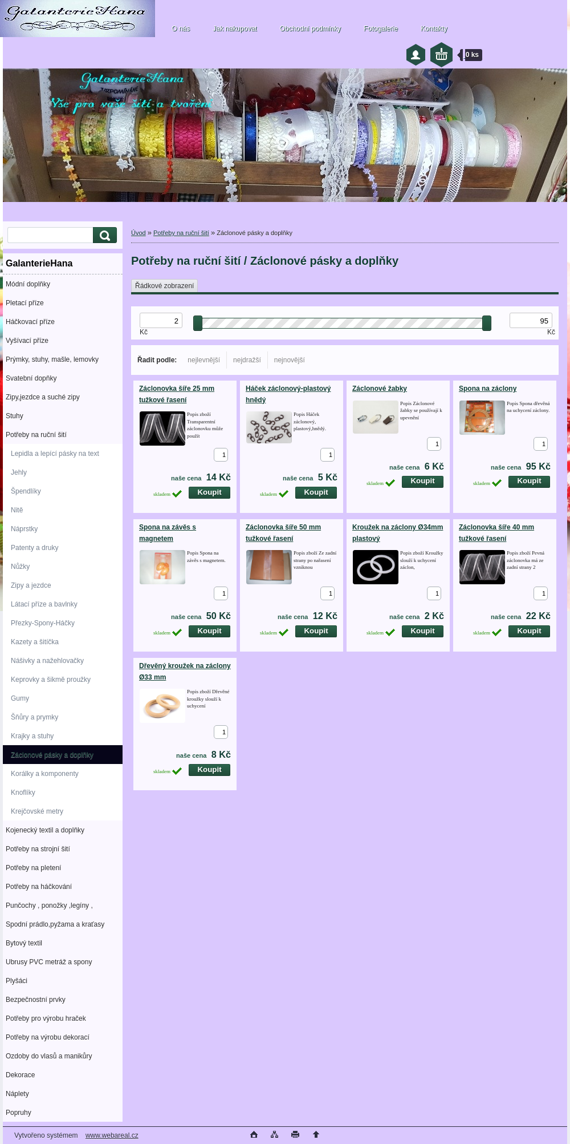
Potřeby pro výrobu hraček (46, 1018)
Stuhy (14, 416)
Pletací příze (25, 303)
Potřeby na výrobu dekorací (47, 1037)
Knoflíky (23, 793)
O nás (181, 29)
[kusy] (221, 455)
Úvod (138, 232)
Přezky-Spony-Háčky (43, 623)
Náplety (17, 1094)
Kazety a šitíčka (35, 642)
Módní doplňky (28, 284)
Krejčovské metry (37, 811)
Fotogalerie (381, 29)
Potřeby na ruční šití (36, 435)
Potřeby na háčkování (39, 887)
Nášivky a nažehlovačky (47, 661)
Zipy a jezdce (31, 585)
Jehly (19, 472)
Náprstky (24, 529)
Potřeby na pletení (33, 868)
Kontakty (434, 29)
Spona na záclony (487, 389)
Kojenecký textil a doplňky (45, 830)
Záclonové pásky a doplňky (52, 755)
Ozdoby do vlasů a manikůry (49, 1056)
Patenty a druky (34, 548)
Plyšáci (16, 981)
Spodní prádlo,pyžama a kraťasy (55, 924)
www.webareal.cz (112, 1135)
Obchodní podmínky (309, 29)
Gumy (20, 698)
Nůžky (20, 567)
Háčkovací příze (30, 322)
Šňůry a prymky (34, 717)
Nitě (17, 510)
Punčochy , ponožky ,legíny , (49, 905)
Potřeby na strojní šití (38, 849)
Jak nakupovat (234, 29)
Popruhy (18, 1113)
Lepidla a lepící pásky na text (55, 454)
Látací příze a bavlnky (44, 604)
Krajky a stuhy (32, 736)
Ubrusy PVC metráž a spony (49, 962)
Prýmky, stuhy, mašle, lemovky (52, 359)
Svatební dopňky (31, 378)
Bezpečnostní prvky (36, 1000)
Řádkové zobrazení (164, 286)
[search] (103, 235)
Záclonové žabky (379, 389)
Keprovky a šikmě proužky (51, 680)
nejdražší (247, 360)
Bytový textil (24, 943)
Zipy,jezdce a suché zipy (43, 397)
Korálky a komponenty (45, 774)
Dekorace (20, 1075)
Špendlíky (26, 491)
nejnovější (289, 360)
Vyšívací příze (27, 341)
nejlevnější (204, 360)
